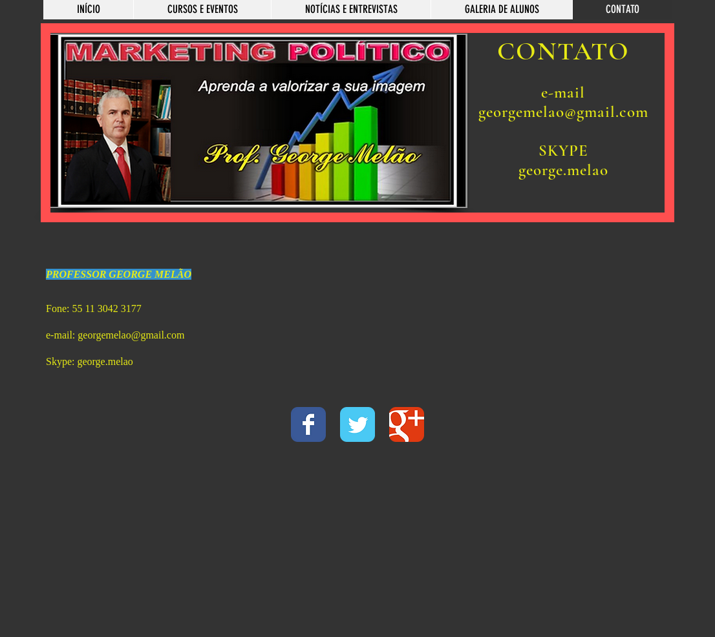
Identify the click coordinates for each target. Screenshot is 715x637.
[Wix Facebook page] (308, 424)
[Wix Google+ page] (406, 424)
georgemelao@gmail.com (131, 334)
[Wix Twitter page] (357, 424)
